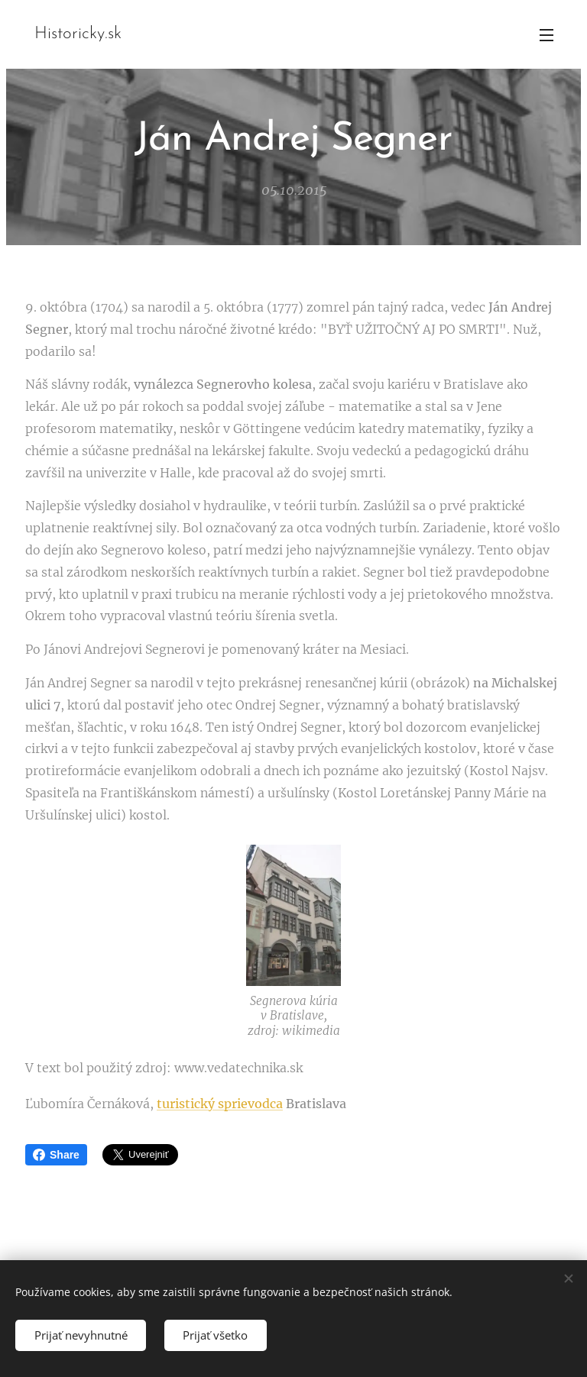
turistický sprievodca (220, 1102)
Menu (546, 35)
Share (56, 1155)
